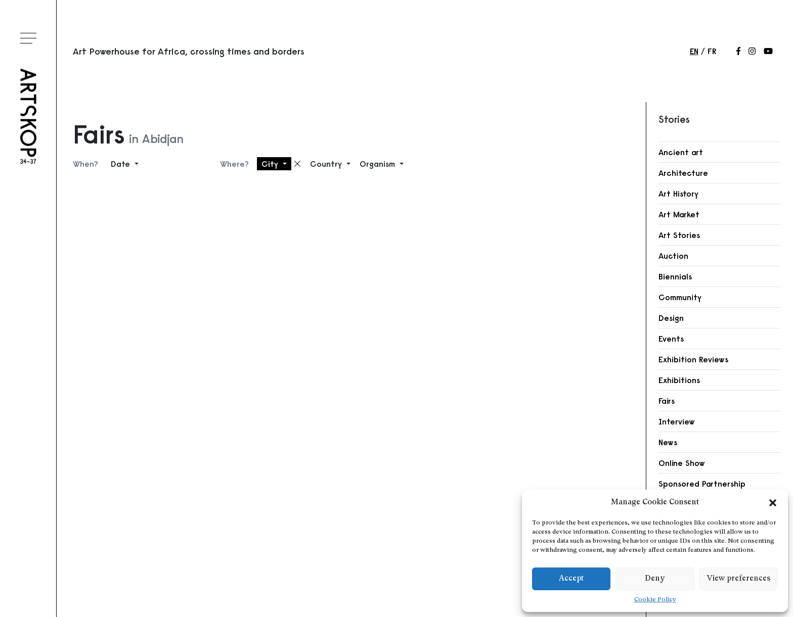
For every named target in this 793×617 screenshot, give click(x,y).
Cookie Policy (655, 600)
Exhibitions (679, 380)
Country (327, 164)
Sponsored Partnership (701, 484)
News (667, 442)
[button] (773, 503)
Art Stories (679, 235)
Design (671, 318)
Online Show (681, 463)
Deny (655, 579)
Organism (379, 164)
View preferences (738, 579)
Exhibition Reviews (693, 359)
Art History (678, 193)
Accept (571, 579)
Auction (673, 256)
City (271, 164)
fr (712, 51)
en (694, 51)
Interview (676, 421)
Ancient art (680, 152)
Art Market (678, 214)
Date (122, 164)
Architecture (683, 173)
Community (679, 297)
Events (671, 339)
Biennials (675, 276)
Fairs (666, 401)
